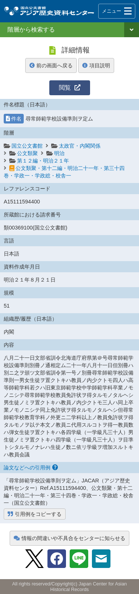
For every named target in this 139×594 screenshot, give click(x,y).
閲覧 (69, 87)
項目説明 (96, 65)
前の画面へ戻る (51, 65)
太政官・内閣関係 (79, 146)
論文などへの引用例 (31, 468)
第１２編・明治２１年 (43, 161)
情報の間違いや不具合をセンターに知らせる (69, 538)
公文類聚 (27, 153)
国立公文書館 (27, 146)
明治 (59, 153)
